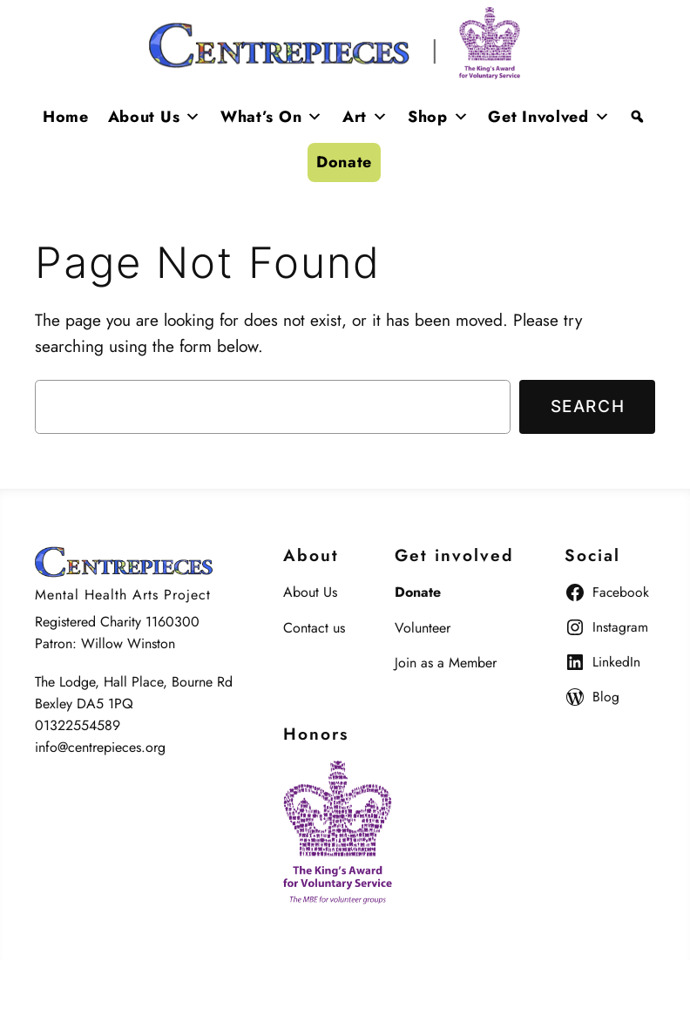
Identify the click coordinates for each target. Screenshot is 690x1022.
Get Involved (549, 117)
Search (588, 406)
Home (66, 116)
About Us (154, 117)
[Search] (637, 117)
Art (365, 117)
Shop (439, 117)
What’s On (271, 117)
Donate (344, 162)
